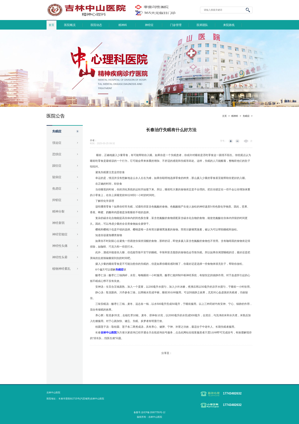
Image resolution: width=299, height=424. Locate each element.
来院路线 (229, 25)
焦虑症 (56, 188)
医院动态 (96, 25)
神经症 (149, 25)
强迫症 (56, 142)
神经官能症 (60, 234)
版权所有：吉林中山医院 (149, 417)
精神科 (122, 25)
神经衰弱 (58, 222)
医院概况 (70, 25)
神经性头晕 (60, 257)
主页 (224, 116)
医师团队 (202, 25)
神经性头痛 (60, 245)
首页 (51, 25)
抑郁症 (56, 200)
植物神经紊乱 (61, 268)
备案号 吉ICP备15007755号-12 (149, 412)
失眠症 (56, 131)
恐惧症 (56, 154)
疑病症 (56, 177)
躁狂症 (56, 165)
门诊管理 (176, 25)
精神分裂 (58, 211)
